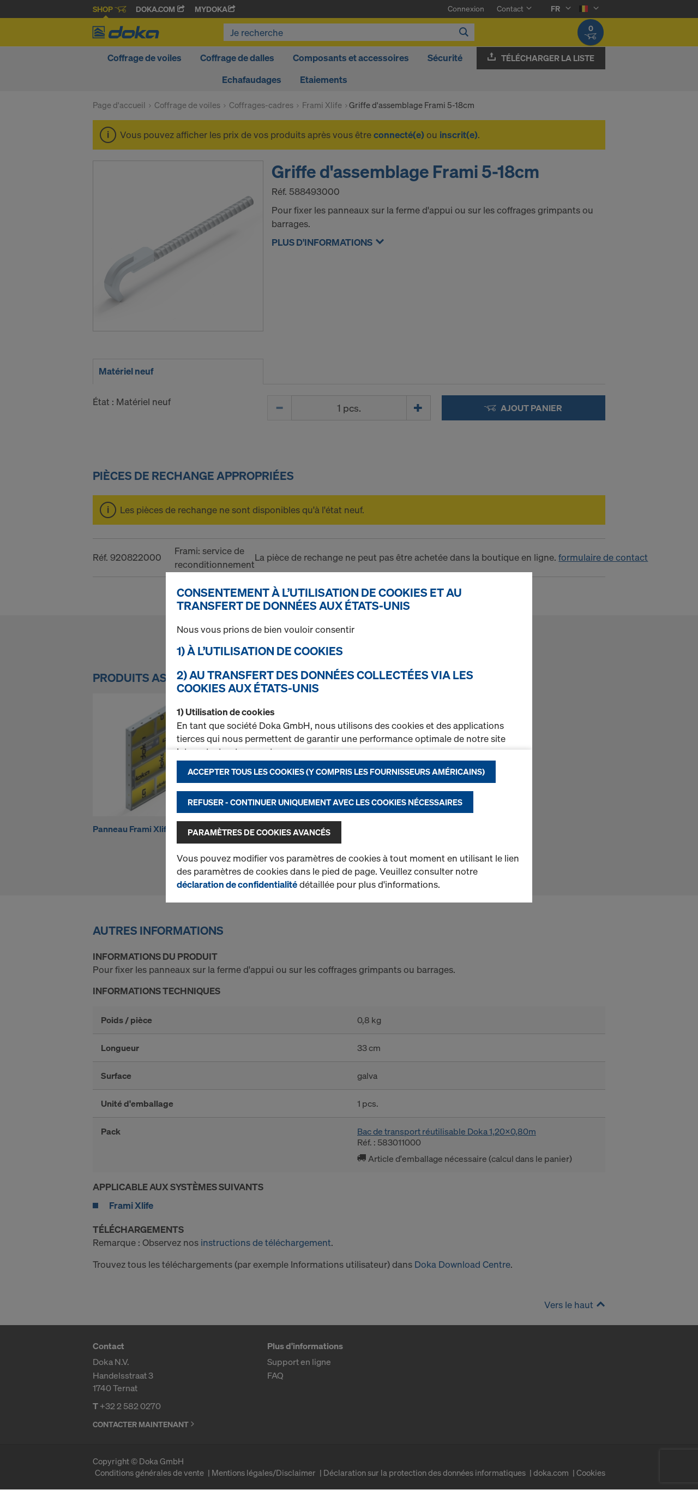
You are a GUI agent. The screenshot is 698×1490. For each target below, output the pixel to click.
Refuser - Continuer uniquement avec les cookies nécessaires (325, 802)
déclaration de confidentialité (237, 884)
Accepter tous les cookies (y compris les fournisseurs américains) (336, 771)
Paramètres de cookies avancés (259, 832)
